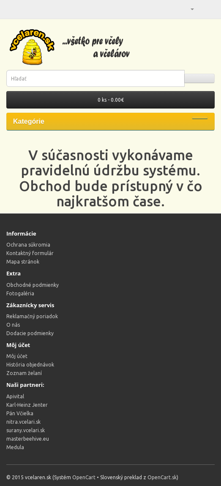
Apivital (15, 396)
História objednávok (30, 364)
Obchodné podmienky (32, 285)
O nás (13, 325)
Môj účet (16, 356)
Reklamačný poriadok (32, 316)
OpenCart (83, 477)
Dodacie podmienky (30, 333)
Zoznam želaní (24, 373)
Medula (15, 447)
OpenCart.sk (162, 477)
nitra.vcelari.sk (23, 422)
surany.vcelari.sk (25, 430)
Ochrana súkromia (28, 244)
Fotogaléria (20, 293)
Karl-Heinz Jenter (27, 405)
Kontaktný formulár (30, 253)
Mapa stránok (22, 261)
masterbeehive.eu (27, 439)
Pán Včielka (19, 413)
